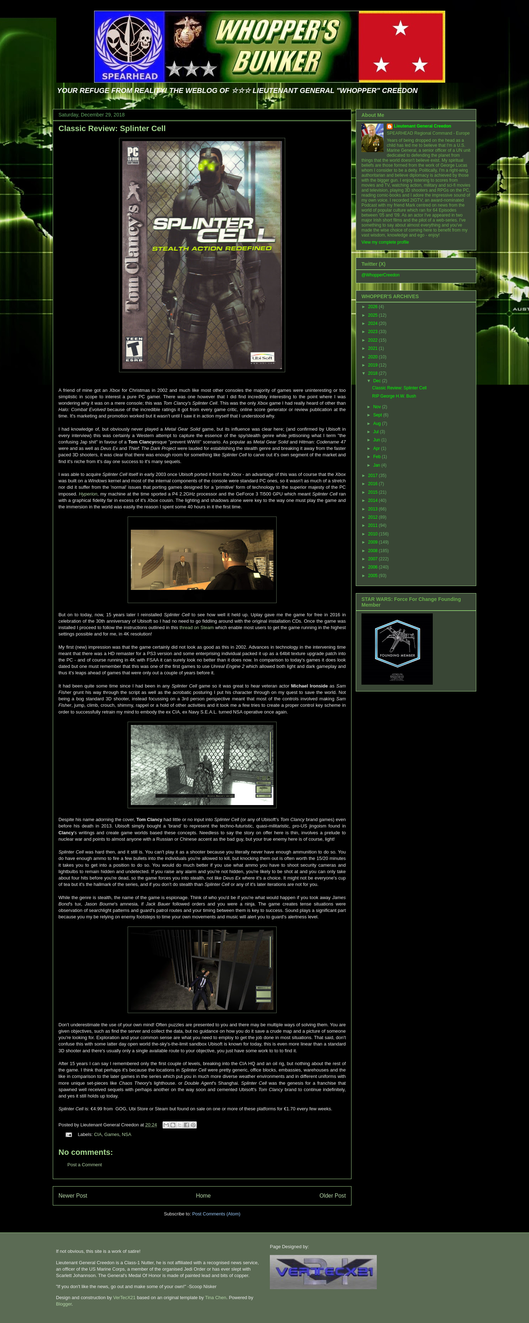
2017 (373, 475)
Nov (377, 406)
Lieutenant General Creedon (422, 126)
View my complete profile (385, 242)
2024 (373, 323)
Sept (378, 415)
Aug (377, 423)
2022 (373, 340)
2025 (373, 315)
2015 (373, 492)
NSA (127, 1134)
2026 (373, 306)
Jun (377, 439)
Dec (377, 380)
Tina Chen (215, 1297)
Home (203, 1196)
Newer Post (72, 1196)
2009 (373, 542)
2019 (373, 365)
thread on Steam (197, 627)
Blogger (64, 1304)
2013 (373, 509)
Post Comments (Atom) (216, 1213)
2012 (373, 517)
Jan (377, 465)
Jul (376, 431)
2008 (373, 550)
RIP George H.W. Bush (394, 396)
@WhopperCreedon (380, 275)
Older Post (332, 1196)
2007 (373, 558)
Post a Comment (84, 1164)
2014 (373, 500)
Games (111, 1134)
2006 (373, 567)
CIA (98, 1134)
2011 (373, 525)
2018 (373, 373)
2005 (373, 575)
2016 (373, 483)
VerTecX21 (124, 1297)
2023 (373, 331)
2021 (373, 348)
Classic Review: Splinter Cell (112, 128)
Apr (377, 448)
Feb (377, 456)
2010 (373, 533)
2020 (373, 356)
